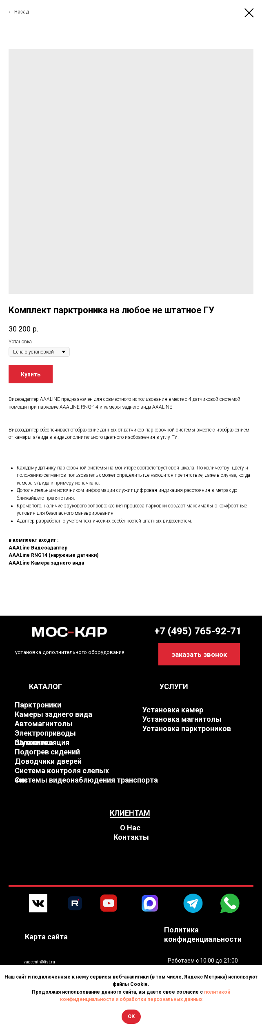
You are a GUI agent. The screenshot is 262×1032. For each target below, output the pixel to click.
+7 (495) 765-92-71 (198, 631)
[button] (199, 654)
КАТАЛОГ (45, 686)
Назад (21, 12)
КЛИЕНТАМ (130, 813)
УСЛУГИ (174, 686)
